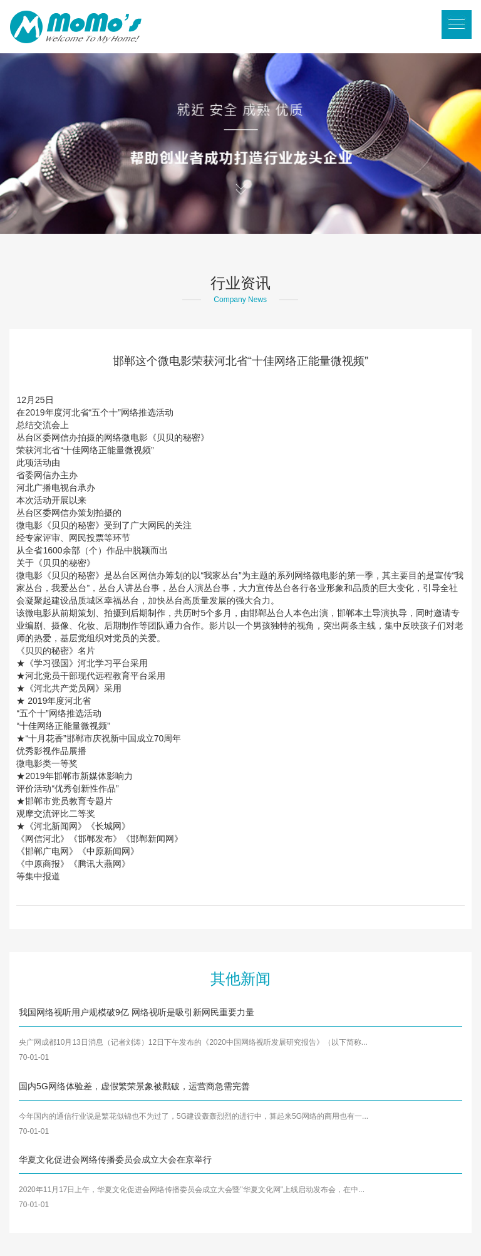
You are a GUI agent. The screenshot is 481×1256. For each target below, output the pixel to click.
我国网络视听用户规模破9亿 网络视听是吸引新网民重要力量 (136, 1012)
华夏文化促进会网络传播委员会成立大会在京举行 (115, 1159)
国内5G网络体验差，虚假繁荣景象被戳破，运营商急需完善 (134, 1086)
